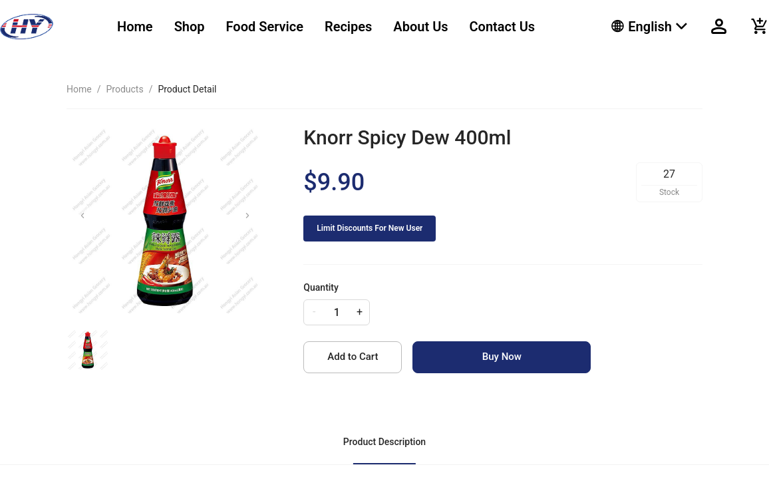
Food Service (264, 27)
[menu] (347, 26)
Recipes (348, 27)
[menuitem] (135, 27)
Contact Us (503, 27)
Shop (189, 27)
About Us (420, 27)
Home (135, 27)
